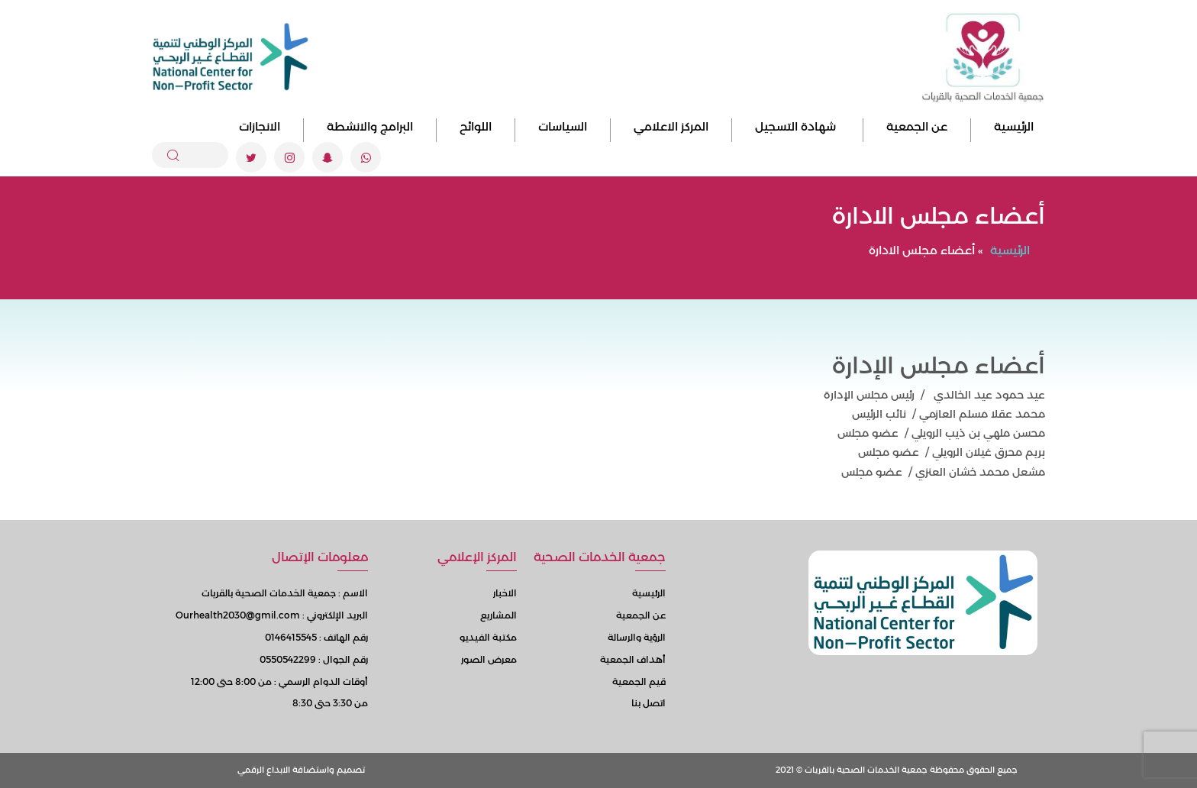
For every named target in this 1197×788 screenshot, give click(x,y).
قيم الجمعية (639, 681)
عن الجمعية (916, 126)
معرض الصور (489, 659)
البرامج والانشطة (370, 126)
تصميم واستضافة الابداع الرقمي (301, 769)
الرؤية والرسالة (637, 637)
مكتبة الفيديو (488, 637)
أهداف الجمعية (633, 659)
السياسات (562, 126)
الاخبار (505, 593)
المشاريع (498, 615)
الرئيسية (1014, 126)
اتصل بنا (648, 703)
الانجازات (259, 126)
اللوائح (476, 126)
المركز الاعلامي (671, 126)
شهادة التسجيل (797, 126)
